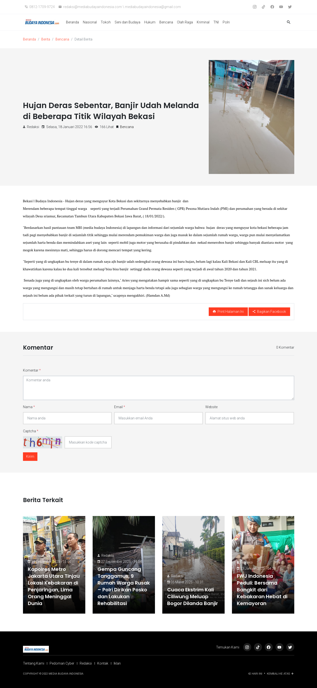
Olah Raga (185, 22)
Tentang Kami (33, 663)
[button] (288, 22)
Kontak (102, 663)
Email (119, 407)
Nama (29, 407)
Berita (45, 39)
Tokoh (106, 22)
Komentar (32, 370)
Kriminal (203, 22)
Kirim (30, 456)
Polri (226, 22)
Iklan (117, 663)
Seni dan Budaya (127, 22)
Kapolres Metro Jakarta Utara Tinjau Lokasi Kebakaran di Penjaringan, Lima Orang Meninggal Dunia (54, 586)
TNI (216, 22)
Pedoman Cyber (62, 663)
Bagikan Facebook (269, 312)
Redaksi (38, 555)
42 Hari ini (255, 673)
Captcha (30, 431)
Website (211, 407)
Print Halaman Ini (228, 312)
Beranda (72, 22)
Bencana (166, 22)
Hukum (149, 22)
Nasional (90, 22)
